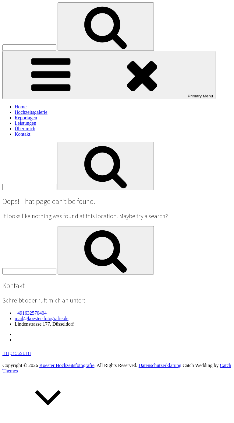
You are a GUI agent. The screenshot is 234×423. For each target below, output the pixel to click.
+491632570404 (31, 313)
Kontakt (22, 134)
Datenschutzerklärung (160, 365)
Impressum (16, 353)
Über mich (25, 128)
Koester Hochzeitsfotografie (66, 365)
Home (21, 106)
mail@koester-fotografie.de (42, 318)
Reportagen (26, 117)
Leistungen (25, 123)
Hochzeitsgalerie (31, 112)
